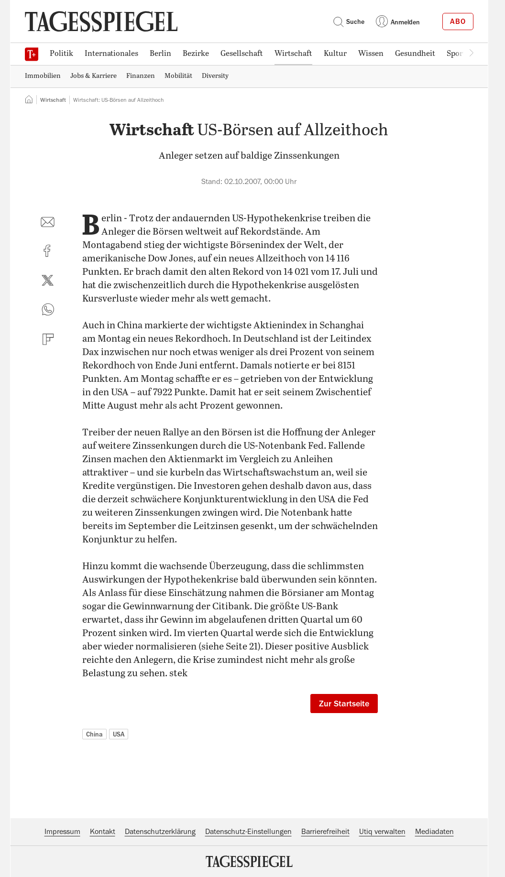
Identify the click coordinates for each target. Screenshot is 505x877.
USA (118, 734)
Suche (348, 21)
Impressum (62, 831)
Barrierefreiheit (325, 831)
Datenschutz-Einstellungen (248, 831)
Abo (458, 21)
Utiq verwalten (382, 831)
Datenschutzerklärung (160, 831)
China (94, 734)
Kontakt (102, 831)
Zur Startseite (344, 703)
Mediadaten (434, 831)
